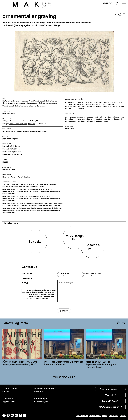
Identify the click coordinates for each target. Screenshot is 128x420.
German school (41, 131)
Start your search (110, 389)
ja (111, 3)
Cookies (123, 416)
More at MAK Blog (64, 376)
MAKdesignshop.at (110, 406)
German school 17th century (12, 131)
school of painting (29, 131)
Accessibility (113, 416)
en (107, 3)
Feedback (63, 276)
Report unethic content (92, 273)
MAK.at (110, 395)
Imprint (104, 416)
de (104, 3)
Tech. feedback (89, 276)
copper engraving (13, 139)
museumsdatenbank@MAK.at (44, 390)
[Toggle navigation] (124, 4)
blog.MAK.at (110, 401)
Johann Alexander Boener (19, 121)
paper (4, 139)
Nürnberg (32, 121)
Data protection (95, 416)
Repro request (65, 273)
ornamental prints (8, 113)
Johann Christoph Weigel (18, 124)
